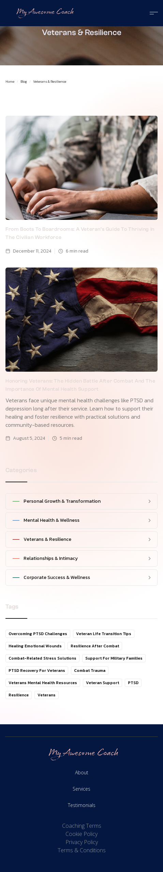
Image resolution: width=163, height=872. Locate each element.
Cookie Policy (81, 834)
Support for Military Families (114, 658)
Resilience (19, 695)
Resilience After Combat (95, 646)
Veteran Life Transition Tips (103, 634)
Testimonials (81, 805)
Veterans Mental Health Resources (43, 683)
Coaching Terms (81, 825)
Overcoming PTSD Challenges (38, 634)
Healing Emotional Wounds (35, 646)
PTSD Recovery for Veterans (37, 670)
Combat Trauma (89, 670)
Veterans (47, 695)
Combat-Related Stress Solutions (42, 658)
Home (9, 81)
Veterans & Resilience (49, 81)
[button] (151, 13)
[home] (43, 13)
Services (81, 789)
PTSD (133, 683)
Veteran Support (102, 683)
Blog (23, 81)
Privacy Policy (81, 842)
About (81, 772)
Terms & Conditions (82, 850)
